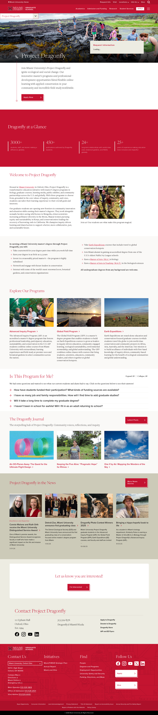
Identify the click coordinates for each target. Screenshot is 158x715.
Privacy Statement (72, 704)
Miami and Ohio (50, 670)
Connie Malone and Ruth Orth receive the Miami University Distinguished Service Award (24, 527)
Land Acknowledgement (56, 704)
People (83, 663)
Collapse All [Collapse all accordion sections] (142, 376)
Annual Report (50, 667)
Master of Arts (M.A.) (100, 259)
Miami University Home (19, 2)
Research (113, 9)
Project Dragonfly (11, 16)
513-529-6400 (25, 694)
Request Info (105, 2)
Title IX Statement (86, 704)
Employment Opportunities (91, 670)
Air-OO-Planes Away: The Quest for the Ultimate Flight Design (28, 465)
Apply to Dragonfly (107, 620)
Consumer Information (38, 704)
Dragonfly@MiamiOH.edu (71, 624)
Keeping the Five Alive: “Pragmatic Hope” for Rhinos (77, 465)
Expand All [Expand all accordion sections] (130, 376)
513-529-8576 (64, 620)
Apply (140, 9)
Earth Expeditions (97, 244)
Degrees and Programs (89, 667)
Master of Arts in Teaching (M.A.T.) (105, 263)
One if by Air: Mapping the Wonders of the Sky (124, 465)
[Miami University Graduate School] (22, 9)
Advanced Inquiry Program (23, 331)
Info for (134, 2)
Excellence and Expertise (19, 521)
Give (143, 2)
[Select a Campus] (25, 663)
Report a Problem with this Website (73, 707)
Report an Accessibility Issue (104, 704)
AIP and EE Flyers (107, 631)
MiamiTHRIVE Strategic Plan (55, 663)
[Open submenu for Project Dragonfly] (35, 16)
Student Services (127, 9)
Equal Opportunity (23, 704)
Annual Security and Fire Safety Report (128, 704)
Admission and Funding (97, 9)
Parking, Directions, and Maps (92, 677)
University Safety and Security (92, 674)
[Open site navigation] (148, 8)
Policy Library (91, 707)
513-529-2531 (30, 691)
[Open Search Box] (148, 2)
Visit (115, 2)
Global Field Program (67, 331)
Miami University (26, 187)
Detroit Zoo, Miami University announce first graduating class (59, 524)
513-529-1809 (26, 687)
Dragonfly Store (106, 627)
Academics (80, 9)
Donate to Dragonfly (108, 624)
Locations (123, 2)
